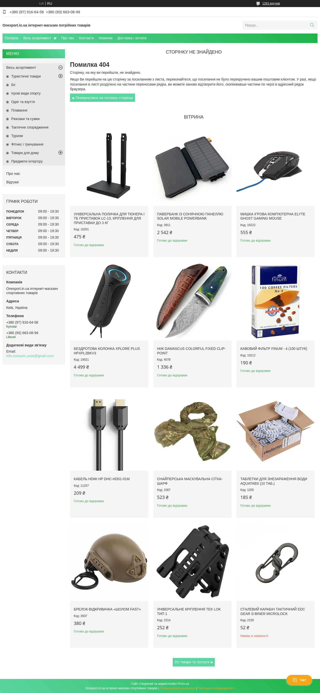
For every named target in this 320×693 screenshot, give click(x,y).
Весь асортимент (37, 38)
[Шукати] (312, 25)
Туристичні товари (26, 76)
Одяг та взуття (23, 102)
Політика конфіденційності (216, 688)
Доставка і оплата (132, 38)
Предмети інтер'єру (27, 161)
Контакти (86, 38)
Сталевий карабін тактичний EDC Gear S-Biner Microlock (272, 611)
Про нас (67, 38)
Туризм (17, 136)
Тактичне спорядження (29, 127)
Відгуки (12, 182)
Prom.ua (183, 683)
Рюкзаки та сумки (25, 119)
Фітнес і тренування (27, 144)
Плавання (19, 110)
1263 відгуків (271, 3)
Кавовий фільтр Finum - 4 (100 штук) (273, 349)
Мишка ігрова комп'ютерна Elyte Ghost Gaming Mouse (272, 216)
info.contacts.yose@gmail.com (30, 356)
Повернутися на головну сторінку (104, 98)
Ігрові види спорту (26, 93)
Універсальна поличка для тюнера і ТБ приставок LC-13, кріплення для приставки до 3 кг (109, 218)
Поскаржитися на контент (177, 688)
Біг (13, 85)
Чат (299, 680)
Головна (11, 38)
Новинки (105, 38)
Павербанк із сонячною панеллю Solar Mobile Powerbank (190, 216)
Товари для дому (25, 153)
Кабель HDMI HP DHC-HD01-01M (102, 479)
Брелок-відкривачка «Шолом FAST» (107, 609)
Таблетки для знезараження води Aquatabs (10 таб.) (273, 481)
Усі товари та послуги (192, 662)
